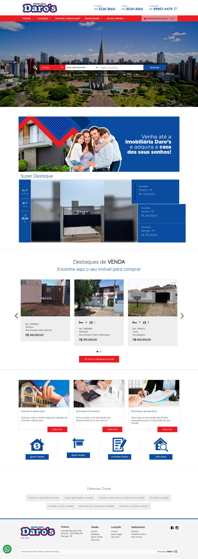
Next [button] (181, 316)
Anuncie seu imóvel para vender (96, 506)
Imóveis (94, 532)
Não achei (95, 540)
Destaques (95, 534)
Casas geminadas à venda (78, 498)
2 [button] (101, 351)
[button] (81, 67)
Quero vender (96, 537)
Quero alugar (116, 534)
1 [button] (98, 351)
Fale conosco (136, 537)
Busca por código (85, 75)
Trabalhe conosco (138, 534)
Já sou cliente (115, 18)
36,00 (25, 219)
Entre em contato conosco (134, 506)
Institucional (93, 18)
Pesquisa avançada (113, 75)
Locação (44, 18)
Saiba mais (57, 430)
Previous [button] (16, 316)
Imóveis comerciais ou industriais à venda (121, 498)
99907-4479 (164, 8)
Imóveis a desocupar (67, 18)
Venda (28, 18)
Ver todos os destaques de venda (99, 359)
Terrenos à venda (159, 498)
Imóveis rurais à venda (61, 506)
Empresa (134, 532)
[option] (99, 144)
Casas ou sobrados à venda (44, 498)
